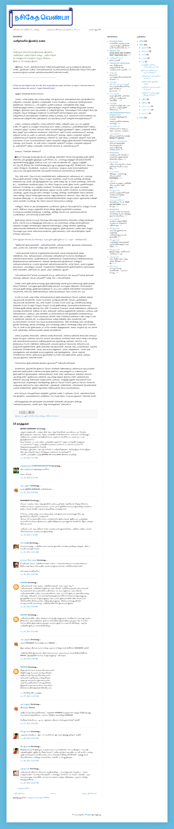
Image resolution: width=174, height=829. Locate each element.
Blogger (88, 815)
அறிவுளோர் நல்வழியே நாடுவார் (151, 77)
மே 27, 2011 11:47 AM (29, 696)
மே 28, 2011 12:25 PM (29, 761)
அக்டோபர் (146, 110)
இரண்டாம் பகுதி (21, 416)
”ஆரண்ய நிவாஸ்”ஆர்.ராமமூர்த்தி (119, 83)
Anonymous (114, 153)
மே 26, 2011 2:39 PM (29, 659)
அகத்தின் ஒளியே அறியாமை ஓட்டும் (150, 66)
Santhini (23, 582)
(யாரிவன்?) (76, 29)
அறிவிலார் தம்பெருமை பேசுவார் (151, 88)
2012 (142, 118)
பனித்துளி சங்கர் (116, 58)
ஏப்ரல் (144, 58)
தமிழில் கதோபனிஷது (36, 416)
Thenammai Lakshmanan (120, 63)
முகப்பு (53, 793)
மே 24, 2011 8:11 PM (29, 478)
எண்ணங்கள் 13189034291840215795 (35, 466)
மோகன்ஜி (24, 543)
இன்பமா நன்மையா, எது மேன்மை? (149, 71)
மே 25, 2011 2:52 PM (29, 574)
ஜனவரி (145, 48)
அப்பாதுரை (25, 486)
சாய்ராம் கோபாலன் (28, 560)
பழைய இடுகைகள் (89, 793)
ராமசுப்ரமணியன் (117, 200)
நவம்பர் (145, 113)
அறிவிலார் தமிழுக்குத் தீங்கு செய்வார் (150, 94)
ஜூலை (145, 103)
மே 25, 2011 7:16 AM (29, 535)
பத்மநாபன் (24, 769)
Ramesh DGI (115, 50)
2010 (142, 41)
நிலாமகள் (114, 266)
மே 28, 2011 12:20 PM (29, 738)
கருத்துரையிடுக (23, 788)
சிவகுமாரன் (25, 731)
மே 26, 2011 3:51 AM (29, 631)
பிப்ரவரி (145, 51)
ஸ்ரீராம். (113, 181)
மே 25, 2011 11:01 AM (29, 552)
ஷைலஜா (113, 73)
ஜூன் (144, 99)
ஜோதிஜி (113, 103)
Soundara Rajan (116, 41)
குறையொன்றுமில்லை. (119, 141)
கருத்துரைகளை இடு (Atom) (38, 797)
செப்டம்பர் (146, 106)
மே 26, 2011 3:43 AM (29, 607)
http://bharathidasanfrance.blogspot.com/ (120, 114)
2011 (142, 45)
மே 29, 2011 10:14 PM (29, 783)
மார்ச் (144, 55)
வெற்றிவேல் (115, 126)
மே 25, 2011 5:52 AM (29, 492)
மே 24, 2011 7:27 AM (29, 458)
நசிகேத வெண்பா (52, 416)
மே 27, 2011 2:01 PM (29, 723)
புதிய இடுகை (19, 793)
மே (143, 62)
